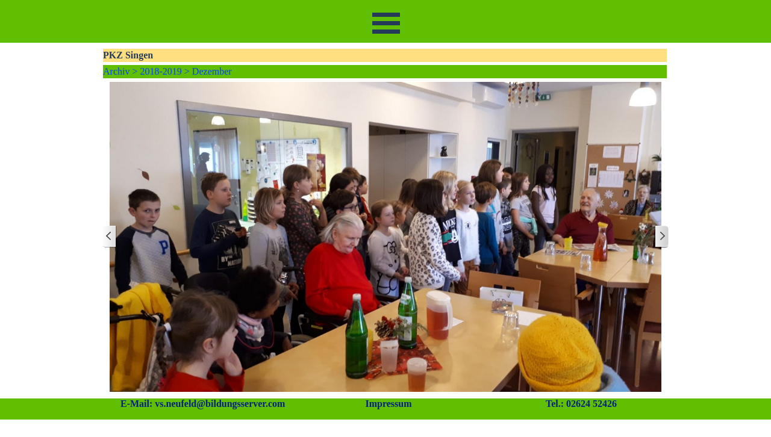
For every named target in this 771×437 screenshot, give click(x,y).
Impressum (388, 403)
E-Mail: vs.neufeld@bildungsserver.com (202, 403)
